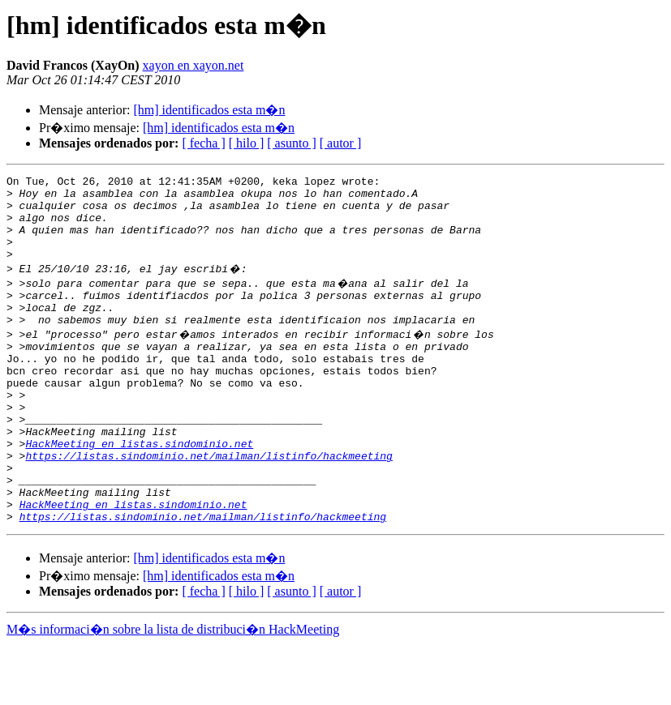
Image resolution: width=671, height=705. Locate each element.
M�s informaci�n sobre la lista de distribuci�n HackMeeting (172, 690)
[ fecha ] (203, 143)
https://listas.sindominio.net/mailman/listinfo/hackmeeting (208, 504)
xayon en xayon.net (193, 65)
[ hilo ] (247, 143)
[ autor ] (341, 143)
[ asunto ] (291, 143)
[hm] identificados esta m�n (209, 110)
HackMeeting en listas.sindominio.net (139, 489)
